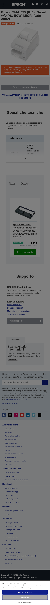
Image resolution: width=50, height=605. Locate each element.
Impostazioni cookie (25, 602)
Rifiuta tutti (25, 597)
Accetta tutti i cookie (25, 592)
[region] (25, 592)
